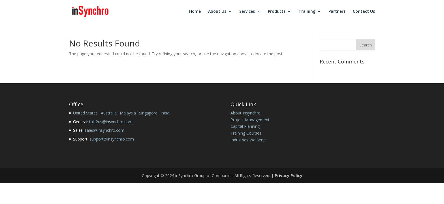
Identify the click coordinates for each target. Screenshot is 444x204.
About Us (217, 11)
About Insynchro (245, 113)
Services (247, 11)
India (165, 113)
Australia (109, 113)
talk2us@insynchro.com (111, 121)
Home (195, 11)
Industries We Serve (248, 140)
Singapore (148, 113)
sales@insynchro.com (104, 130)
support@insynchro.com (111, 139)
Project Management (250, 119)
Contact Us (364, 11)
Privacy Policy (288, 175)
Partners (336, 11)
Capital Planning (245, 126)
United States (85, 113)
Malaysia (128, 113)
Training (306, 11)
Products (276, 11)
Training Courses (245, 133)
